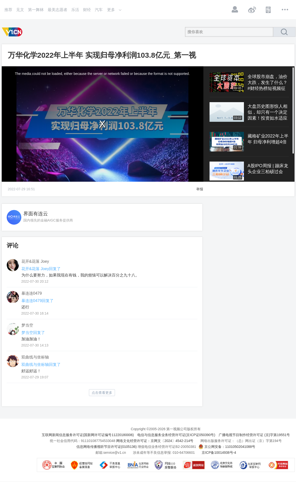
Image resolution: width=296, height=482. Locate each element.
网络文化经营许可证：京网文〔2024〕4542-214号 (154, 441)
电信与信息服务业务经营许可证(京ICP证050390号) (176, 435)
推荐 (8, 10)
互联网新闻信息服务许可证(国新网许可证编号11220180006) (88, 435)
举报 (199, 189)
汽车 (99, 10)
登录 (235, 9)
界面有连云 (35, 213)
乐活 (75, 10)
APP (268, 9)
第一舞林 (36, 10)
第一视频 (13, 32)
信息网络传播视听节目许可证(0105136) (106, 447)
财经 (87, 10)
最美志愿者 (57, 10)
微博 (252, 9)
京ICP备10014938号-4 (219, 452)
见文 (20, 10)
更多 (285, 9)
